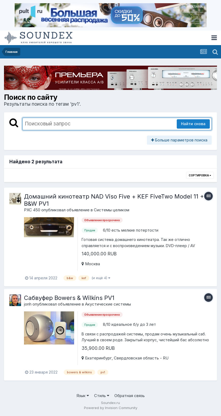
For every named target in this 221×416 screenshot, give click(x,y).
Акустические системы (108, 304)
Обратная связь (129, 395)
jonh (27, 304)
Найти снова (193, 123)
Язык (83, 395)
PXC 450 (32, 209)
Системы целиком (111, 209)
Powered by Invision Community (110, 408)
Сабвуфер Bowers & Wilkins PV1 (69, 297)
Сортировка (200, 175)
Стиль (101, 395)
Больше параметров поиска (179, 140)
